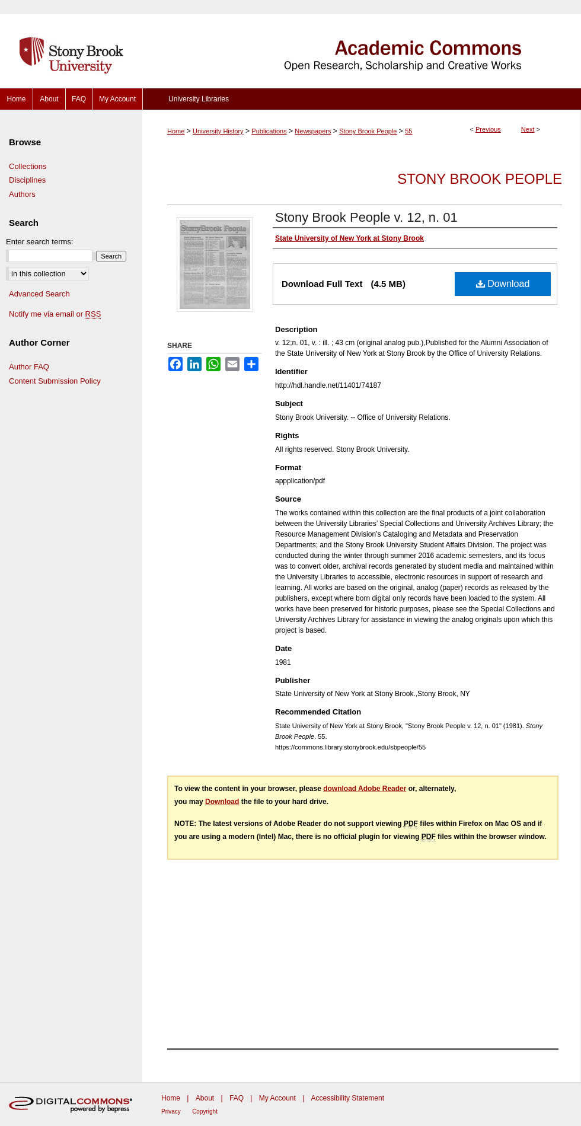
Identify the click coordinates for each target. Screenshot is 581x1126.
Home (175, 131)
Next (528, 129)
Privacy (171, 1111)
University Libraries (198, 99)
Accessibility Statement (347, 1098)
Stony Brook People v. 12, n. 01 (366, 217)
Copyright (205, 1111)
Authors (22, 194)
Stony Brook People (368, 131)
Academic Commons (361, 44)
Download (503, 284)
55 (408, 131)
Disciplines (27, 180)
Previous (488, 129)
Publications (268, 131)
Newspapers (313, 131)
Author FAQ (29, 366)
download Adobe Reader (364, 788)
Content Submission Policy (55, 381)
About (205, 1098)
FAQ (236, 1098)
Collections (28, 166)
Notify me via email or (55, 314)
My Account (277, 1098)
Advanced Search (39, 293)
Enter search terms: (39, 241)
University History (218, 131)
